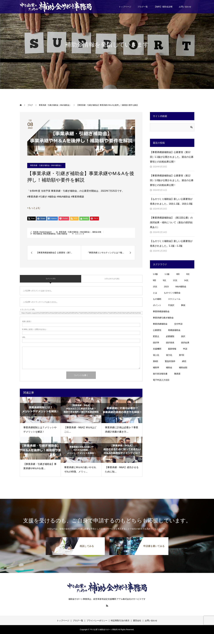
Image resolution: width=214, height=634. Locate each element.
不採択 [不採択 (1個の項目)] (171, 305)
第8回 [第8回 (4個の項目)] (155, 361)
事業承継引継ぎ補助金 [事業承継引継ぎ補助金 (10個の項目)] (163, 317)
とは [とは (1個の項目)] (155, 293)
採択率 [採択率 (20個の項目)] (156, 342)
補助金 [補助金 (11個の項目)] (169, 367)
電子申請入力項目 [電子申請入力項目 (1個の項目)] (161, 380)
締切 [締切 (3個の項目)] (184, 361)
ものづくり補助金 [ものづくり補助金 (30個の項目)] (172, 293)
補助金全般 (96, 232)
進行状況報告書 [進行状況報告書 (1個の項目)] (160, 374)
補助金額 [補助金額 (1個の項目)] (183, 367)
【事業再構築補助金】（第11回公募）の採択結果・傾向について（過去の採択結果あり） (171, 222)
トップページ (125, 6)
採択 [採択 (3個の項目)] (183, 336)
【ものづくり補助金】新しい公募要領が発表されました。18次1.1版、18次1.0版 (171, 201)
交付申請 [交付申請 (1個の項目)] (178, 324)
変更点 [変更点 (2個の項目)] (156, 336)
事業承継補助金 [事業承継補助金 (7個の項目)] (160, 324)
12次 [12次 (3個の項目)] (175, 280)
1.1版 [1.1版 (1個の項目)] (167, 274)
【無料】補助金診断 (163, 6)
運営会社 (137, 620)
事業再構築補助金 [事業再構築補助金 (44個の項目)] (161, 311)
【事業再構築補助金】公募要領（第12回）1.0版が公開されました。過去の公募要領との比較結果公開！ (171, 180)
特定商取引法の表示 (120, 620)
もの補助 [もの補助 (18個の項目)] (157, 299)
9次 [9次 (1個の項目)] (164, 280)
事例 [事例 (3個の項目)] (183, 305)
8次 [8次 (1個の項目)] (188, 274)
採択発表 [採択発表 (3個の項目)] (170, 342)
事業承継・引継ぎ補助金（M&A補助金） (46, 165)
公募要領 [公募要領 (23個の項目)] (157, 330)
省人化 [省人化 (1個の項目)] (156, 355)
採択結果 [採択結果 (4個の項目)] (185, 342)
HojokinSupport (45, 232)
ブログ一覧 (142, 6)
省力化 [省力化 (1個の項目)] (169, 355)
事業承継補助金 (49, 234)
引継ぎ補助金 (62, 234)
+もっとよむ (33, 208)
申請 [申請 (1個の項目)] (185, 349)
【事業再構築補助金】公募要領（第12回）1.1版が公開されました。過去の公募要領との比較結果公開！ (171, 157)
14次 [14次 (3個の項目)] (186, 280)
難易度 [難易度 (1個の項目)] (177, 374)
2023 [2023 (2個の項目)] (166, 286)
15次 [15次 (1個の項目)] (155, 286)
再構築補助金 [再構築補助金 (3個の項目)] (174, 330)
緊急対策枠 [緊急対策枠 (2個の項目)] (170, 361)
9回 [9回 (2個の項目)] (154, 280)
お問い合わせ (185, 6)
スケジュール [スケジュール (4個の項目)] (174, 299)
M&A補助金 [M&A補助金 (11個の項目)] (180, 286)
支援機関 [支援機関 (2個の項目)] (157, 349)
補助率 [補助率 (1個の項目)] (156, 367)
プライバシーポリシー (97, 620)
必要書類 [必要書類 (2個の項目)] (170, 336)
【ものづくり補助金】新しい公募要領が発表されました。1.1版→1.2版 (171, 243)
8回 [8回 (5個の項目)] (178, 274)
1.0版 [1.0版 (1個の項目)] (155, 274)
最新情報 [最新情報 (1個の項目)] (172, 349)
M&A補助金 (37, 234)
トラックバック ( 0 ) (111, 279)
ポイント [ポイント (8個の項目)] (157, 305)
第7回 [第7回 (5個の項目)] (181, 355)
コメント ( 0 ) (50, 278)
